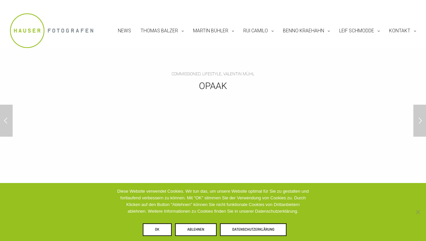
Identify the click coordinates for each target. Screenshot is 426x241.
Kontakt (399, 30)
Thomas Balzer (159, 30)
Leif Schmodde (356, 30)
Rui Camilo (255, 30)
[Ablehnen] (417, 212)
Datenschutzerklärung (253, 229)
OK (157, 229)
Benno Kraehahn (303, 30)
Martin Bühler (210, 30)
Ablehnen (195, 229)
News (124, 30)
